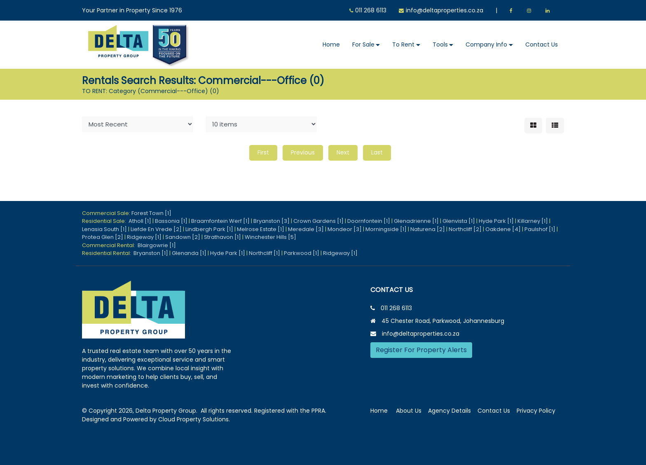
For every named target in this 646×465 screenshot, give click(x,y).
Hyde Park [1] (496, 221)
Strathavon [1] (222, 237)
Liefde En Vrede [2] (156, 229)
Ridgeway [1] (144, 237)
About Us (408, 411)
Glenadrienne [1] (416, 221)
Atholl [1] (140, 221)
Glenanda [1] (189, 253)
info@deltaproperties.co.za (444, 10)
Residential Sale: (105, 221)
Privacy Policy (536, 411)
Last (377, 152)
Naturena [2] (427, 229)
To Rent (403, 44)
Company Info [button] (486, 44)
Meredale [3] (306, 229)
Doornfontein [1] (368, 221)
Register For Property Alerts (421, 350)
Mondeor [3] (345, 229)
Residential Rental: (107, 253)
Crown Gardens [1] (318, 221)
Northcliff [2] (465, 229)
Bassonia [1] (171, 221)
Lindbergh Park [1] (209, 229)
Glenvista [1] (458, 221)
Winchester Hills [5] (270, 237)
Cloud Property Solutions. (194, 419)
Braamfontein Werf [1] (220, 221)
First (263, 152)
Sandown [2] (182, 237)
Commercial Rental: (110, 245)
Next (343, 152)
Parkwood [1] (301, 253)
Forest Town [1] (151, 213)
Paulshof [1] (539, 229)
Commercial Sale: (106, 213)
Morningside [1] (386, 229)
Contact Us (541, 44)
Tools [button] (440, 44)
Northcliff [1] (264, 253)
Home (331, 44)
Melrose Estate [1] (260, 229)
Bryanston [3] (271, 221)
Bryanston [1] (150, 253)
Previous (303, 152)
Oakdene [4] (503, 229)
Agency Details (449, 411)
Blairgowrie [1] (157, 245)
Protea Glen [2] (102, 237)
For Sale (363, 44)
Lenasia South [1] (104, 229)
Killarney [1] (532, 221)
